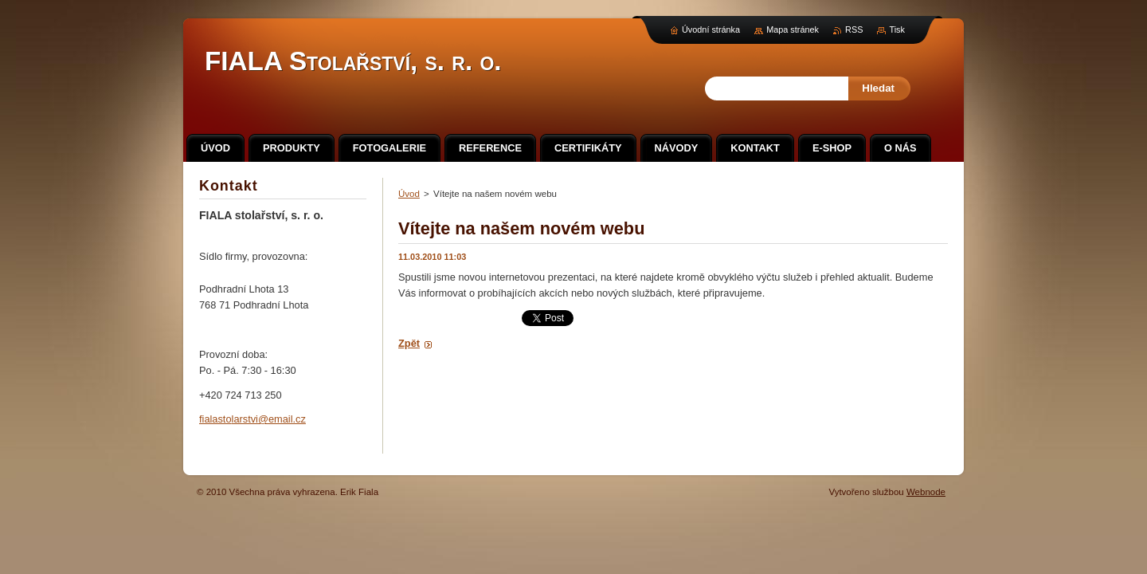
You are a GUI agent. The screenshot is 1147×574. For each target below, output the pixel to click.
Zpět (409, 343)
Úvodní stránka (711, 29)
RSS (854, 29)
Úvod (409, 194)
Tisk (897, 29)
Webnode (925, 492)
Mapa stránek (792, 29)
